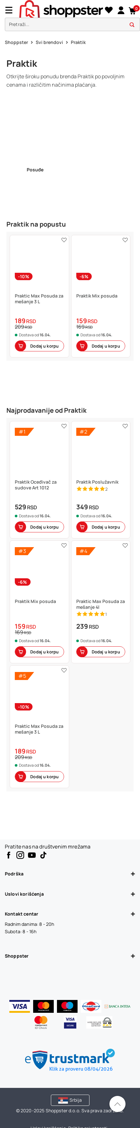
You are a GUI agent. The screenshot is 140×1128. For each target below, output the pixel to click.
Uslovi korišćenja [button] (70, 894)
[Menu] (11, 10)
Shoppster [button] (70, 956)
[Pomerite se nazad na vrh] (117, 1104)
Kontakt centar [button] (70, 914)
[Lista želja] (109, 10)
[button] (133, 10)
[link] (121, 10)
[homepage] (61, 9)
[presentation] (70, 17)
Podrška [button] (70, 874)
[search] (72, 24)
